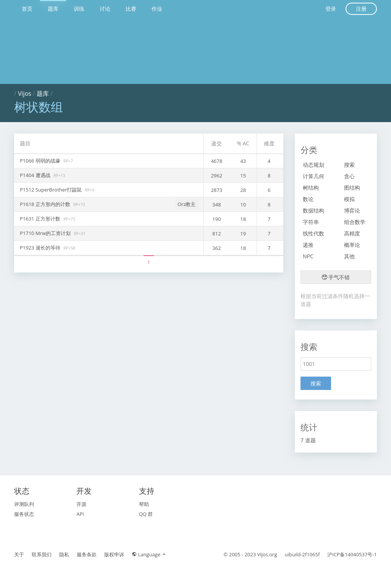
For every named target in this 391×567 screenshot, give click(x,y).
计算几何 (313, 176)
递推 (308, 244)
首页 (27, 8)
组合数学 (354, 222)
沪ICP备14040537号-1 (352, 554)
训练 (79, 8)
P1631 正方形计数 (40, 218)
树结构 (311, 187)
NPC (308, 256)
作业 (157, 8)
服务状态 (24, 514)
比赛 (131, 8)
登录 (330, 8)
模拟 (349, 199)
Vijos (24, 93)
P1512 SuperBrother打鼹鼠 (51, 189)
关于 (19, 554)
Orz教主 (187, 204)
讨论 (105, 8)
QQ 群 (146, 514)
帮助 (144, 504)
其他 (349, 256)
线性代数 (313, 233)
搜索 (349, 164)
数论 (308, 199)
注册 (361, 8)
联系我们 (42, 554)
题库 (53, 8)
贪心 (349, 176)
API (80, 514)
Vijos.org (267, 554)
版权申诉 (114, 554)
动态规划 (313, 164)
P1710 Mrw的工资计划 (46, 233)
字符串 (311, 222)
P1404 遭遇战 (36, 175)
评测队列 (24, 504)
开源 (81, 504)
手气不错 (336, 277)
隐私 (64, 554)
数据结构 (313, 210)
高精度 (352, 233)
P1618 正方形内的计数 (45, 204)
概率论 (352, 244)
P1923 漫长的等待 (40, 247)
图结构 (352, 187)
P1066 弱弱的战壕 (40, 160)
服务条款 (87, 554)
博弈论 (352, 210)
